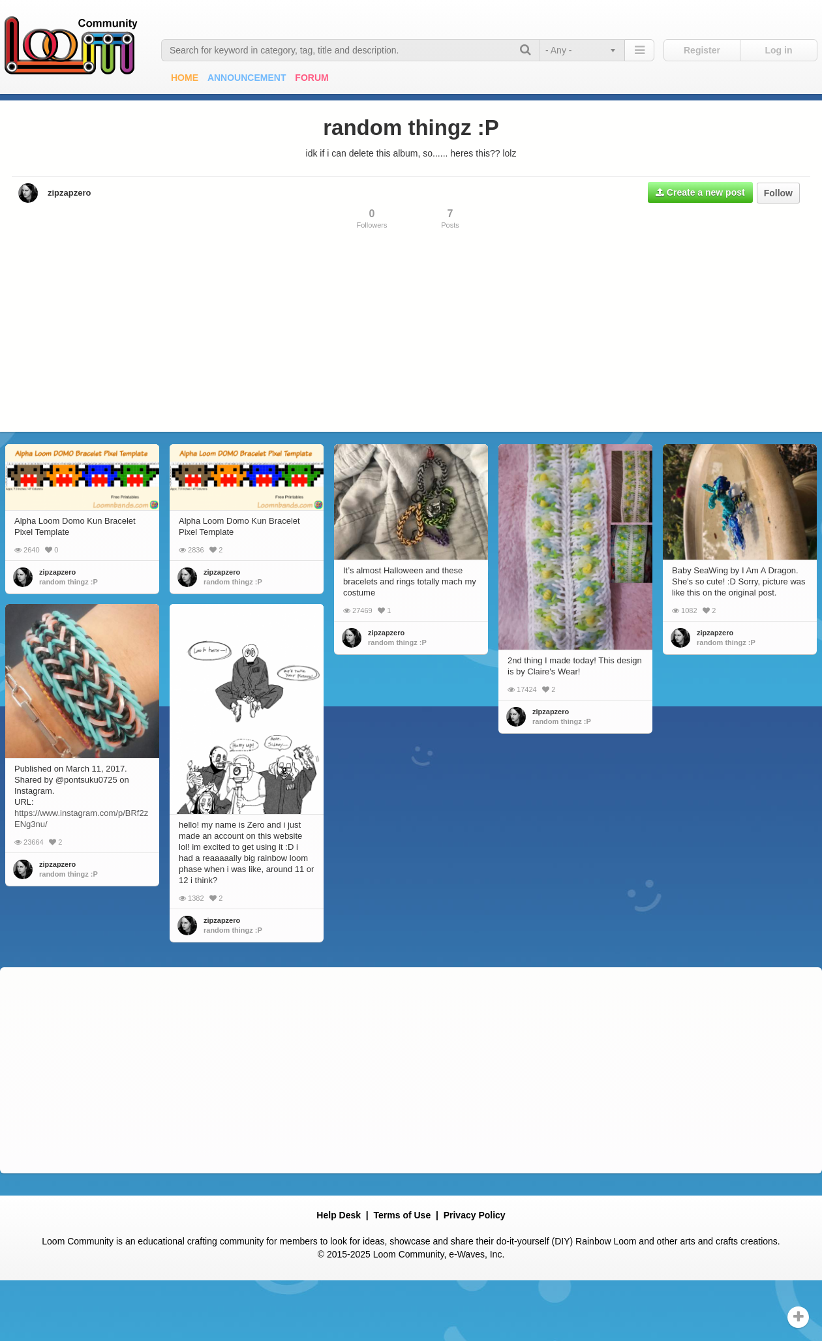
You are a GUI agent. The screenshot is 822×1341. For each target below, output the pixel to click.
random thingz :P (68, 582)
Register (702, 50)
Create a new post (700, 192)
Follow (778, 193)
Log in (779, 50)
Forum (311, 77)
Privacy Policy (475, 1215)
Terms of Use (402, 1215)
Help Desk (338, 1215)
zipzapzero (69, 193)
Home (184, 77)
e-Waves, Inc (475, 1254)
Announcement (246, 77)
